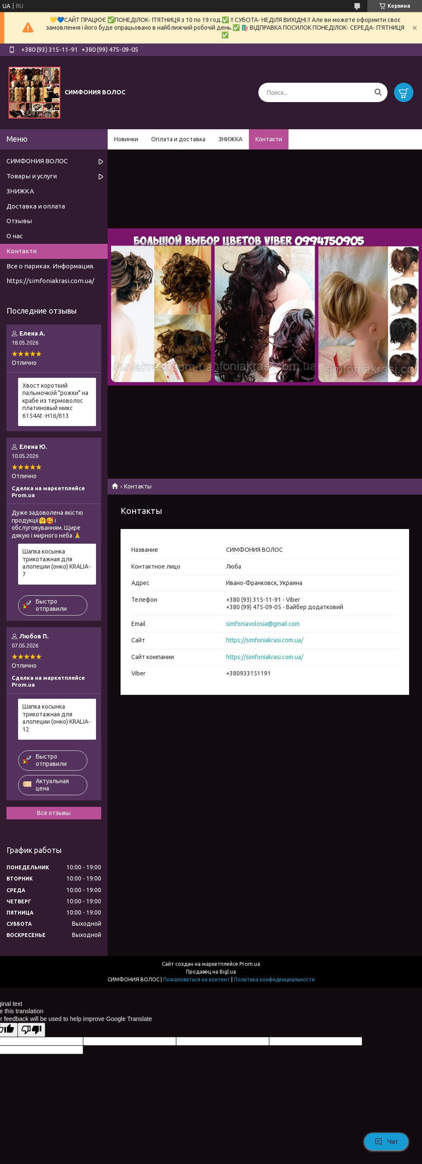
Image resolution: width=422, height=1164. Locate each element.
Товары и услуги (31, 176)
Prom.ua (249, 964)
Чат (386, 1141)
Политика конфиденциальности (274, 979)
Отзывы (19, 220)
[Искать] (378, 92)
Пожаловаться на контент (196, 979)
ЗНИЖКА (230, 139)
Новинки (126, 139)
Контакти (268, 139)
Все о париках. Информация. (50, 266)
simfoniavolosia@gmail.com (263, 623)
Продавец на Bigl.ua (211, 971)
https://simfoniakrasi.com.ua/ (264, 640)
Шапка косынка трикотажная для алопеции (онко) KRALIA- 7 (56, 563)
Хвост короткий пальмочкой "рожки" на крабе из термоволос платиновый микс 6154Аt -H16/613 (55, 400)
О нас (14, 236)
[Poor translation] (31, 1030)
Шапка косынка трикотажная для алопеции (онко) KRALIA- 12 (56, 718)
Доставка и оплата (35, 206)
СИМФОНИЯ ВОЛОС (37, 161)
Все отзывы (54, 812)
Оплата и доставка (178, 139)
